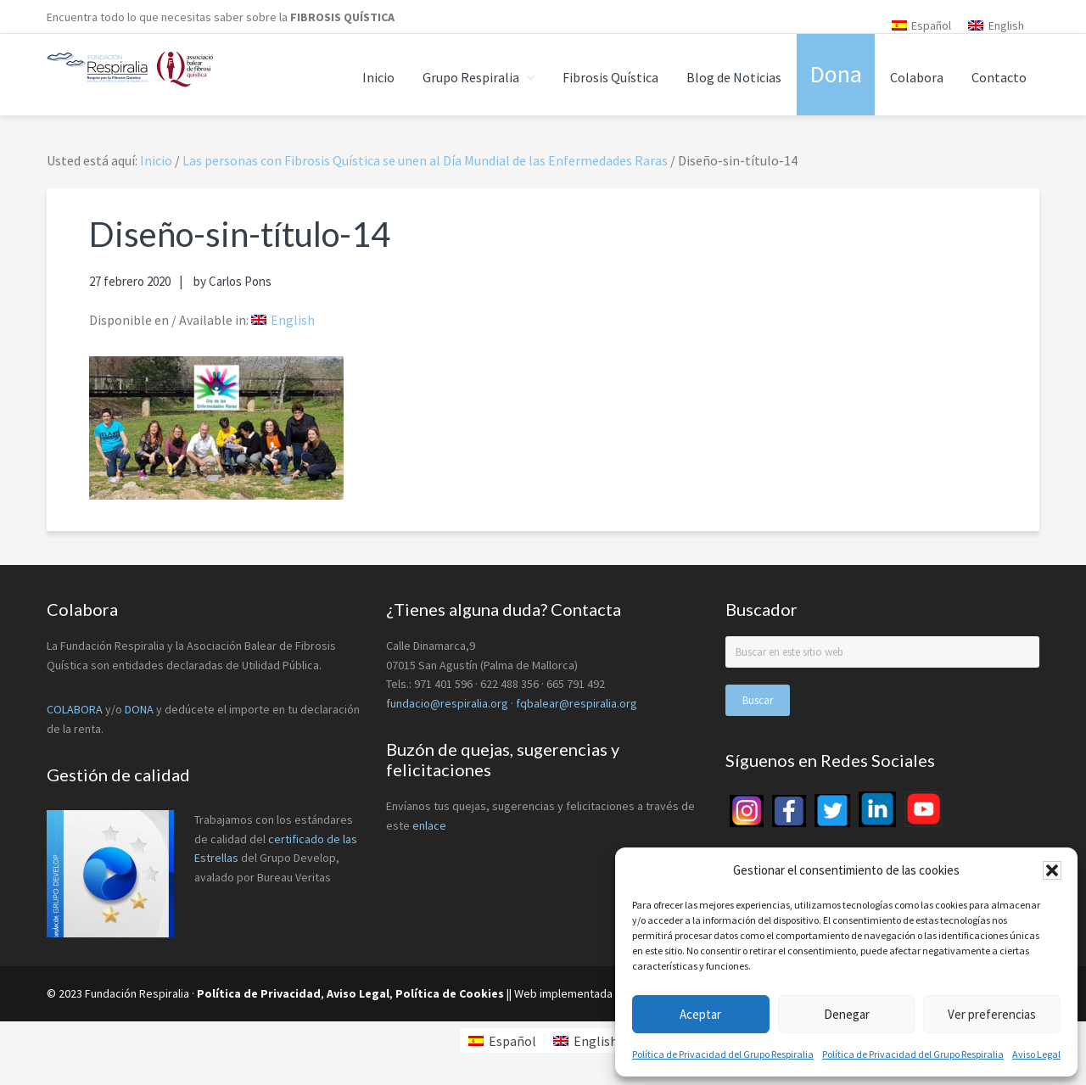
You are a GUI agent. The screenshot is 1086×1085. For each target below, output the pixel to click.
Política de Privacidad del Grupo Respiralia (723, 1054)
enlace (429, 825)
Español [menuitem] (931, 25)
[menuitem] (921, 25)
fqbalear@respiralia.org (576, 703)
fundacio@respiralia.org (447, 703)
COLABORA (75, 709)
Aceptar (700, 1014)
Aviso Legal (1036, 1054)
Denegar (847, 1014)
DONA (140, 709)
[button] (1052, 870)
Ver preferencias (992, 1014)
